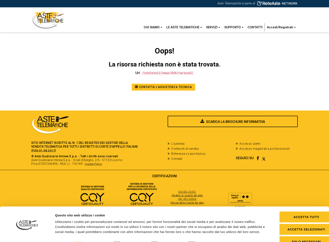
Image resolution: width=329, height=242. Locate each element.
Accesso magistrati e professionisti (264, 148)
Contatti (255, 27)
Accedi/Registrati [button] (281, 27)
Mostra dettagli (216, 233)
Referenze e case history (188, 153)
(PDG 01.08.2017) (43, 150)
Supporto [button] (233, 27)
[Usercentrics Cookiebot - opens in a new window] (27, 234)
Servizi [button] (213, 27)
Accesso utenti (249, 143)
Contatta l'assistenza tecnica (163, 87)
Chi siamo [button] (153, 27)
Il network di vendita (185, 148)
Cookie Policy (94, 163)
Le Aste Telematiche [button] (184, 27)
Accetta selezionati (294, 212)
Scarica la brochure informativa (235, 126)
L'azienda (177, 143)
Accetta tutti (294, 200)
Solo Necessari (293, 225)
